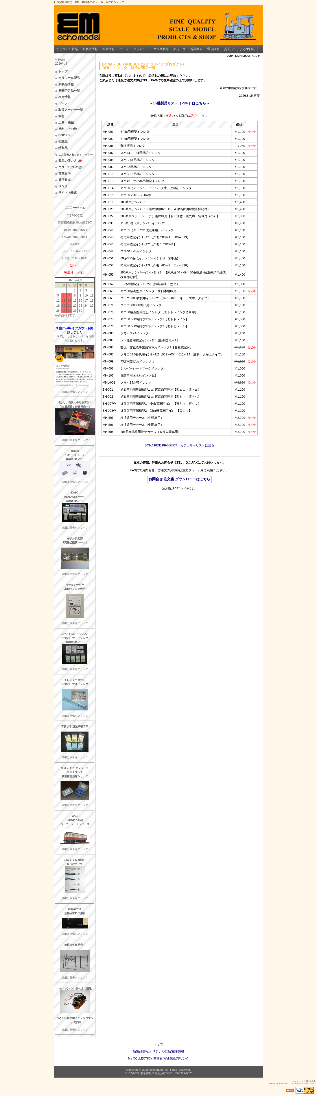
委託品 (63, 141)
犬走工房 (179, 49)
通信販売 (213, 49)
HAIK (306, 1081)
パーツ (124, 49)
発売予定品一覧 (69, 90)
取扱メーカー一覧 (70, 109)
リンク (63, 186)
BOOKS (64, 135)
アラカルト (141, 49)
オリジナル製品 (67, 49)
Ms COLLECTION (140, 1058)
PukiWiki (283, 1083)
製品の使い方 (70, 160)
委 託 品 (229, 49)
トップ (63, 71)
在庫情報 (108, 49)
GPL (306, 1083)
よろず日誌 (247, 49)
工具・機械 (66, 122)
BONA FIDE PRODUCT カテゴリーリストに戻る (179, 445)
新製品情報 (90, 49)
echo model (156, 1069)
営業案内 (196, 49)
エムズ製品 (161, 49)
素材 (61, 116)
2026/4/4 (61, 63)
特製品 (63, 148)
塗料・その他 (67, 129)
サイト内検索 (67, 192)
